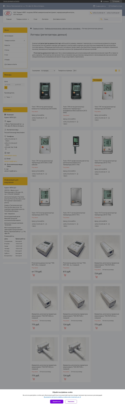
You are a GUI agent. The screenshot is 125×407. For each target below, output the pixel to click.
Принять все (57, 401)
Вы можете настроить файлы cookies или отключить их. (62, 397)
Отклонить (71, 401)
